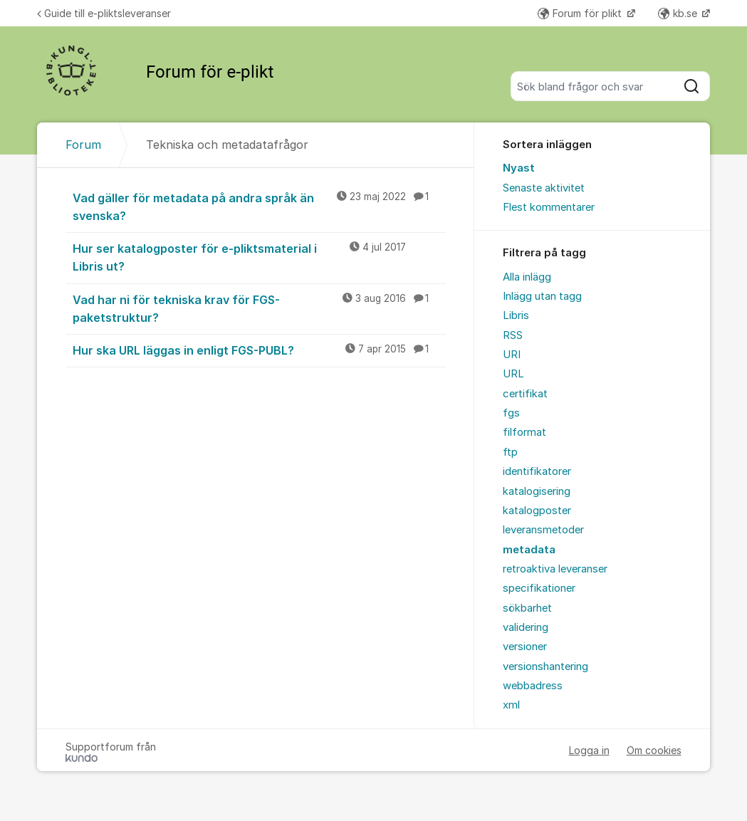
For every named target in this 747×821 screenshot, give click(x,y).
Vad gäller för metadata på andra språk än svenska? (259, 206)
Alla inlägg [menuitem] (527, 277)
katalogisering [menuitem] (536, 491)
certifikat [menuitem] (525, 393)
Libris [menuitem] (516, 315)
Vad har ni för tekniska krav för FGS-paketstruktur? (259, 308)
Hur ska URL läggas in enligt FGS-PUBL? (259, 349)
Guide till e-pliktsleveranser (104, 13)
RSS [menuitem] (513, 335)
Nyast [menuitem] (519, 168)
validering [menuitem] (525, 627)
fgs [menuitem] (511, 413)
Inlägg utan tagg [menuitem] (542, 296)
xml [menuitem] (511, 705)
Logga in (589, 750)
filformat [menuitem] (524, 432)
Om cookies (654, 750)
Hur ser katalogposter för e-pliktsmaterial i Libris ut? (259, 256)
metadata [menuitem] (529, 549)
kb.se (679, 13)
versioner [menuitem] (525, 646)
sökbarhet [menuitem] (527, 608)
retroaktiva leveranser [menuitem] (555, 569)
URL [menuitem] (513, 373)
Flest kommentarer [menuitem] (549, 207)
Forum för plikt (581, 13)
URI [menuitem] (512, 354)
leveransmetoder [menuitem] (543, 529)
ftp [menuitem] (510, 452)
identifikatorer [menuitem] (537, 471)
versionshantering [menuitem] (545, 666)
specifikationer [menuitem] (539, 588)
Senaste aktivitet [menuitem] (544, 188)
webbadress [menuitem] (533, 685)
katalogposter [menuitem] (537, 510)
